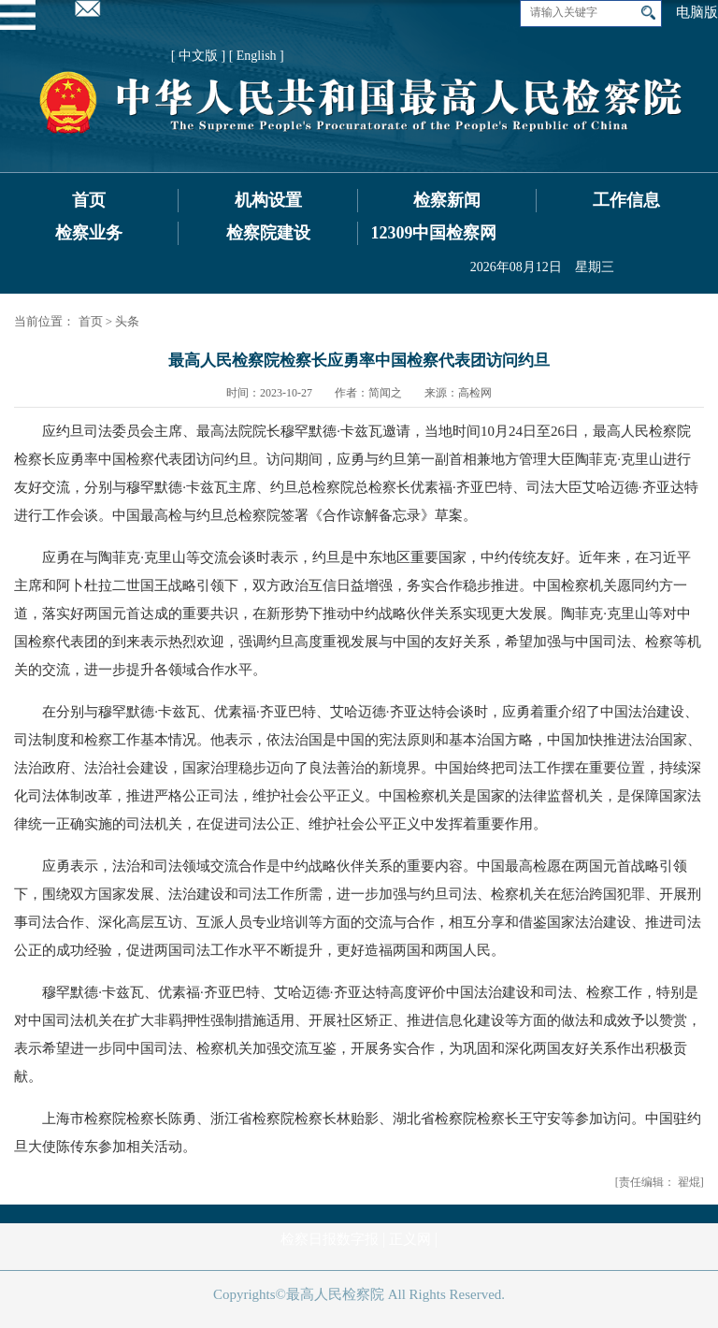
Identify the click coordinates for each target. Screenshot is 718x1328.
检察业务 (88, 233)
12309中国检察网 (433, 233)
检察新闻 (447, 200)
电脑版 (697, 12)
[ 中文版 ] (198, 56)
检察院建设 (268, 233)
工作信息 (626, 200)
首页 (89, 200)
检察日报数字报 (329, 1239)
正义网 (410, 1239)
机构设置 (268, 200)
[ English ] (256, 56)
